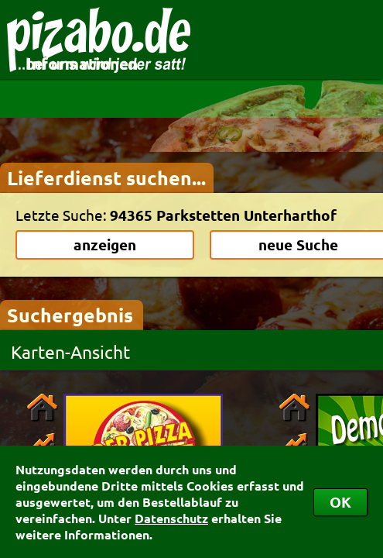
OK (340, 502)
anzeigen (105, 244)
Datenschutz (171, 518)
